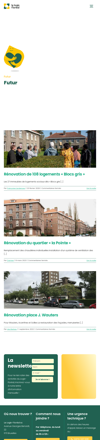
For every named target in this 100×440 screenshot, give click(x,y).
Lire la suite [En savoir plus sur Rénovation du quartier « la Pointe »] (91, 260)
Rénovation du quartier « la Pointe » (37, 243)
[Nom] (43, 367)
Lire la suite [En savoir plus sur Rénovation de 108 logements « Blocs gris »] (91, 188)
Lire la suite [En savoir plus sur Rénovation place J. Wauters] (91, 329)
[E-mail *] (43, 373)
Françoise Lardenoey (16, 188)
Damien (10, 260)
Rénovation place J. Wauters (31, 315)
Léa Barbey (12, 329)
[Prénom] (43, 361)
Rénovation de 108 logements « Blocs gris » (44, 174)
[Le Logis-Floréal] (11, 4)
